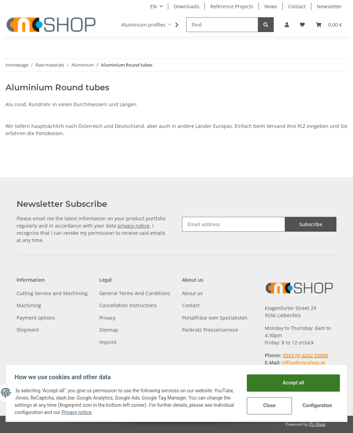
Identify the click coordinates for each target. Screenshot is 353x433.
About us (192, 293)
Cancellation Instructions (128, 305)
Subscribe (310, 224)
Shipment (28, 329)
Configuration (315, 405)
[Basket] (328, 25)
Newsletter (329, 6)
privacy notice (134, 225)
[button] (286, 25)
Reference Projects (231, 6)
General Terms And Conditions (134, 293)
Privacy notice (109, 412)
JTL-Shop (317, 424)
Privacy (107, 317)
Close (267, 405)
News (270, 6)
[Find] (222, 24)
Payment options (36, 317)
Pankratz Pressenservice (210, 329)
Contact (297, 6)
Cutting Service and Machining (52, 293)
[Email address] (233, 224)
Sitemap (108, 329)
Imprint (108, 342)
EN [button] (153, 6)
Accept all (291, 382)
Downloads (186, 6)
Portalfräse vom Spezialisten (215, 317)
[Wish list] (302, 25)
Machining (29, 305)
